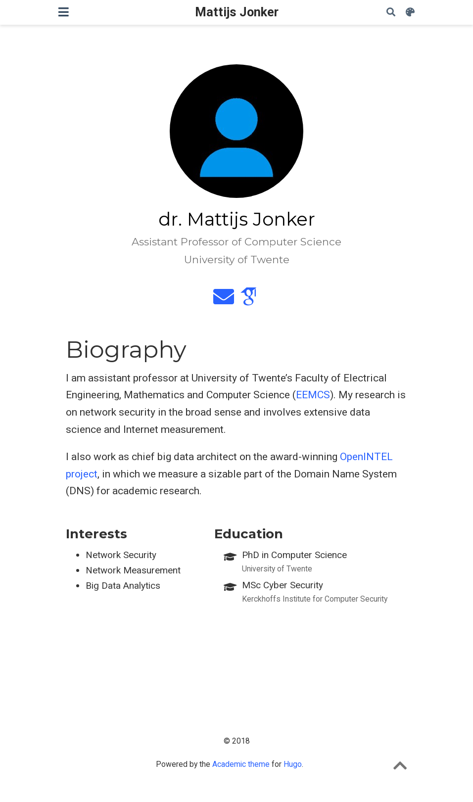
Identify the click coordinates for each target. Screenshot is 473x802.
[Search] (390, 12)
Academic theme (241, 764)
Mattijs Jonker (237, 12)
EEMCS (313, 395)
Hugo (293, 764)
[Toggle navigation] (63, 12)
